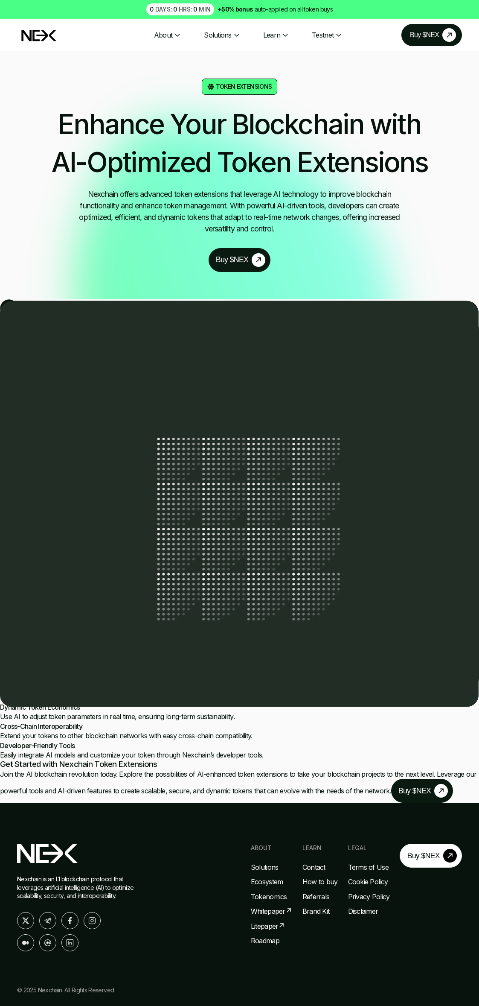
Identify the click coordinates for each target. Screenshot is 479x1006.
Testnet (327, 34)
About (167, 34)
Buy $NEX (426, 34)
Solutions (222, 34)
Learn (276, 34)
